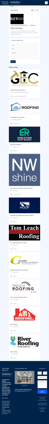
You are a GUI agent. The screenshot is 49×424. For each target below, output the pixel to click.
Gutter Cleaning (15, 194)
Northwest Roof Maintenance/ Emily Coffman (22, 215)
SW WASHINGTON (6, 404)
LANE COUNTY (5, 413)
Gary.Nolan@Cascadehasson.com (22, 391)
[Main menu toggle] (46, 2)
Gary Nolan (42, 411)
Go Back (11, 6)
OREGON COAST (5, 406)
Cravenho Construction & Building (19, 270)
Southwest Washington (17, 92)
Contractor (14, 123)
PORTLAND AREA (5, 402)
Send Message (42, 392)
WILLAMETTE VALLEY (6, 412)
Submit (13, 61)
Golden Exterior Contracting (17, 90)
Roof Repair (21, 25)
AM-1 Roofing (13, 324)
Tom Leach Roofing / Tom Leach (18, 242)
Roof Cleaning (15, 25)
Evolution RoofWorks (15, 144)
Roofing (25, 25)
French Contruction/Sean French (18, 297)
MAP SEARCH (5, 398)
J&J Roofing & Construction (17, 117)
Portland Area (33, 25)
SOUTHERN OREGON (6, 410)
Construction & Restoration (17, 96)
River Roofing (13, 351)
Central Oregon (15, 326)
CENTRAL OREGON (6, 401)
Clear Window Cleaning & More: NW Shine (21, 188)
